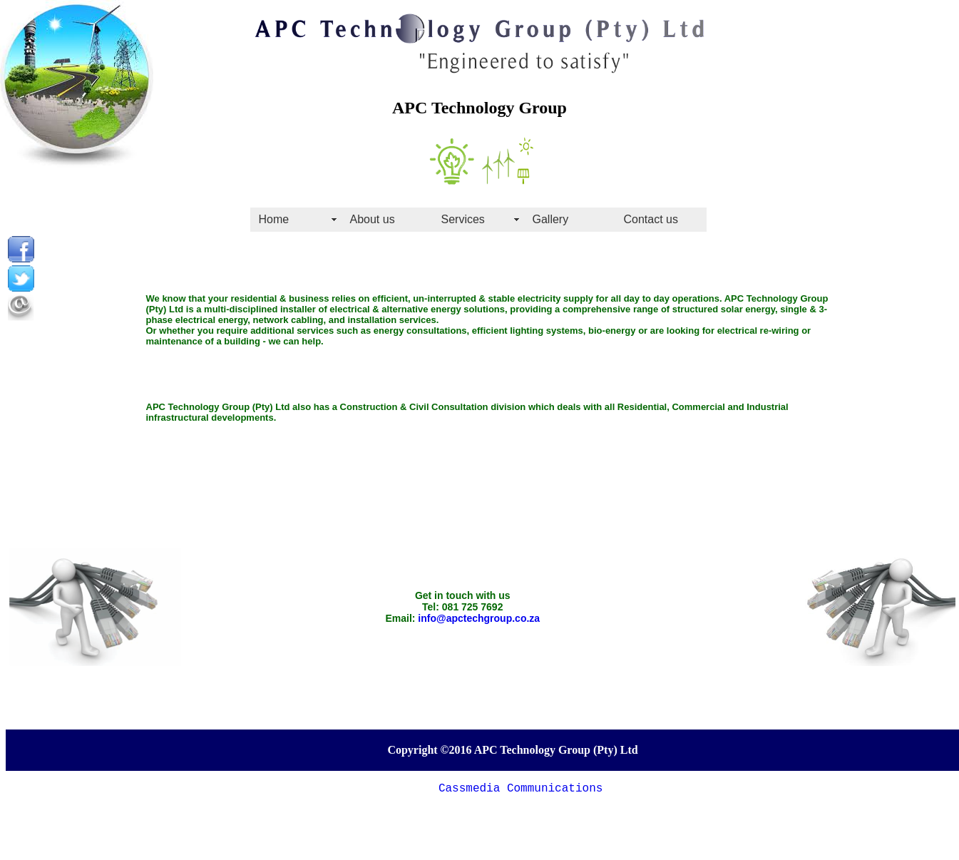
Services (463, 219)
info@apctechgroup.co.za (479, 618)
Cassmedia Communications (520, 788)
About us (372, 219)
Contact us (651, 219)
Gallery (551, 219)
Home (274, 219)
